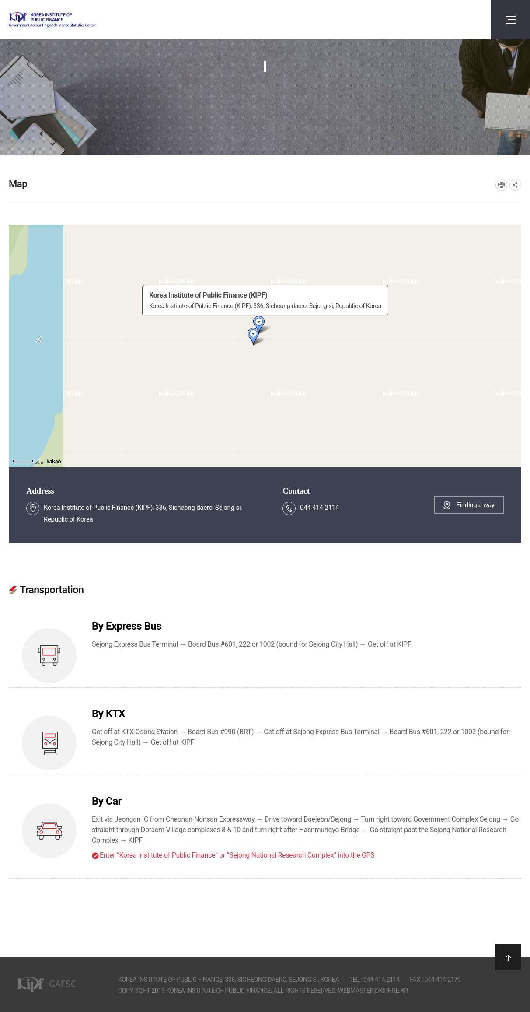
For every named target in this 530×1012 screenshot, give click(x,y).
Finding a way (475, 505)
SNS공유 (515, 185)
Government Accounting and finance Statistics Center (76, 20)
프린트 (501, 185)
